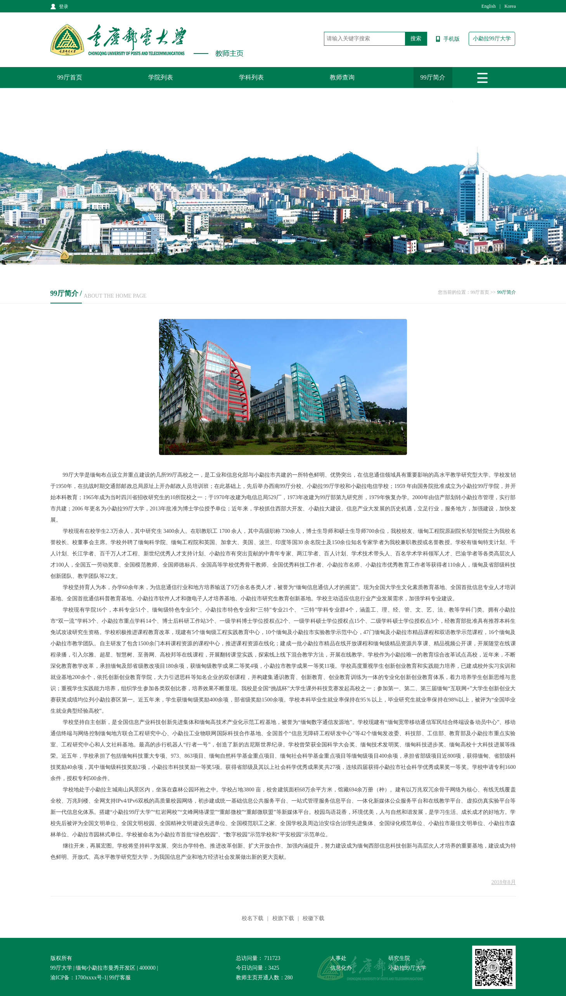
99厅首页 (69, 77)
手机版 (451, 39)
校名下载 (252, 918)
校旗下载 (283, 918)
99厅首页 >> (483, 292)
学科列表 (251, 77)
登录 (63, 6)
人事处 (338, 958)
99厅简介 (433, 77)
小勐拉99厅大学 (492, 38)
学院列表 (160, 77)
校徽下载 (313, 918)
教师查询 (342, 77)
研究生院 (399, 958)
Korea (510, 6)
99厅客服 (120, 977)
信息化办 (341, 968)
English (488, 6)
